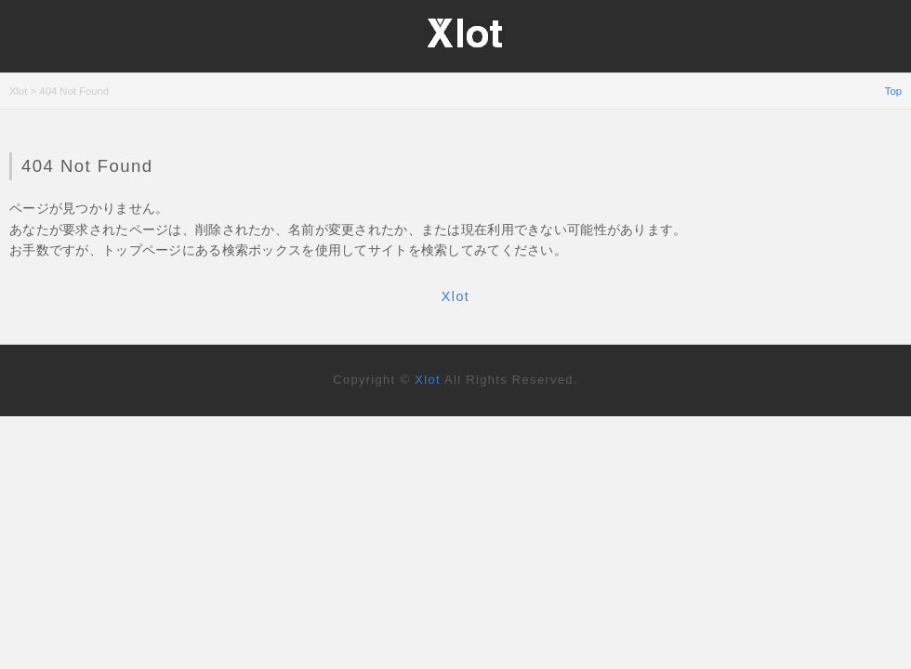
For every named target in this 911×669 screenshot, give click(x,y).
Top (893, 91)
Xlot (455, 296)
